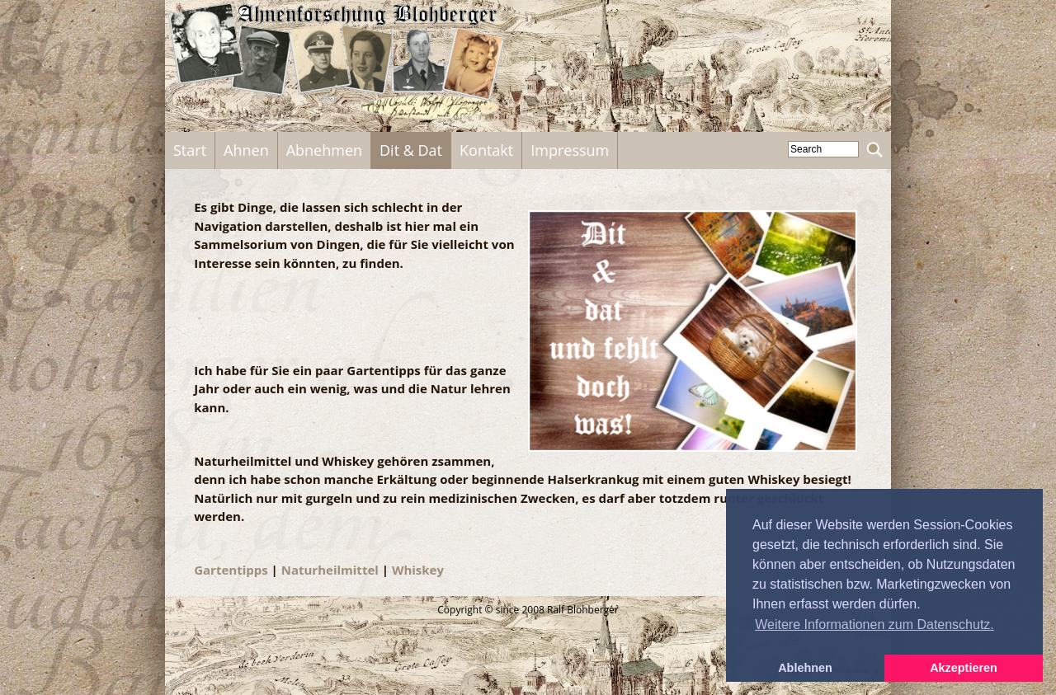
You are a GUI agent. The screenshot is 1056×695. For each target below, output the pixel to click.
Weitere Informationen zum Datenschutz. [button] (874, 625)
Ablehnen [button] (805, 667)
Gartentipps (231, 569)
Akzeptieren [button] (963, 667)
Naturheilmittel (330, 569)
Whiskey (418, 569)
